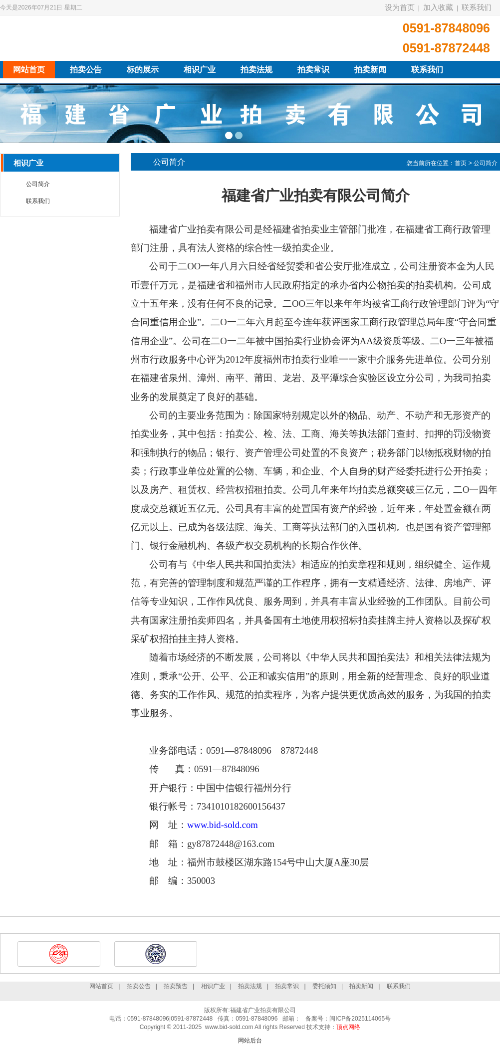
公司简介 (38, 184)
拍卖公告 (86, 69)
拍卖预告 (176, 986)
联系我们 (477, 7)
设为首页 (400, 7)
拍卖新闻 (370, 69)
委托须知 (324, 986)
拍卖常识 (313, 69)
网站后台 (250, 1040)
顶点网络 (348, 1027)
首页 (461, 163)
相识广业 (200, 69)
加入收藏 (438, 7)
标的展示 (143, 69)
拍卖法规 (256, 69)
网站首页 (29, 69)
